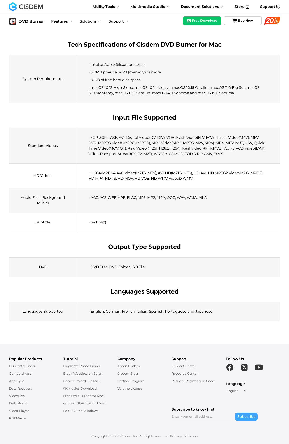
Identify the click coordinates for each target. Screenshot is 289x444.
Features (61, 21)
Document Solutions (202, 7)
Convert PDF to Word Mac (84, 403)
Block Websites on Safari (83, 373)
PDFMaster (18, 418)
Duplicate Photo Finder (81, 366)
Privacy (176, 436)
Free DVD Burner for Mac (83, 396)
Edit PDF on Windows (80, 411)
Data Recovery (20, 388)
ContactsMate (20, 373)
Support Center (184, 366)
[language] (236, 391)
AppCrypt (16, 381)
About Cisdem (128, 366)
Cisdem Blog (127, 373)
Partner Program (130, 381)
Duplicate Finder (22, 366)
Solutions (90, 21)
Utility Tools (106, 7)
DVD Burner (26, 21)
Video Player (19, 411)
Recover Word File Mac (81, 381)
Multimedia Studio (150, 7)
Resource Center (185, 373)
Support (270, 7)
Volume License (129, 388)
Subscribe (246, 416)
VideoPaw (17, 396)
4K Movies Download (80, 388)
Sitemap (191, 436)
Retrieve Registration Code (193, 381)
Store (242, 7)
